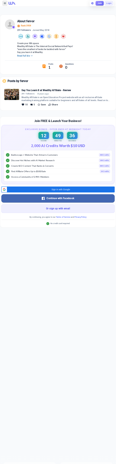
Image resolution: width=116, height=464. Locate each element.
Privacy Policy (80, 217)
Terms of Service (63, 217)
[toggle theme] (92, 3)
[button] (58, 189)
